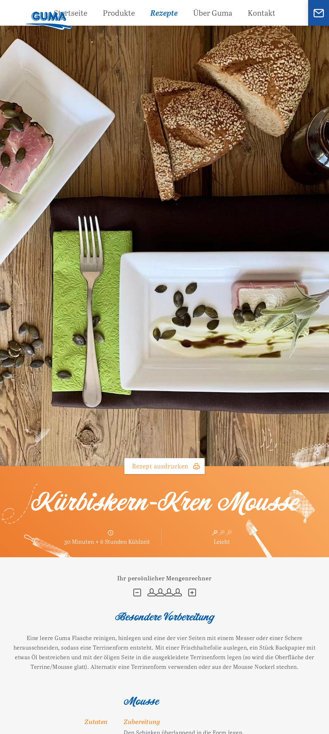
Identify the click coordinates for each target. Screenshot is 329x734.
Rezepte (164, 12)
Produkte (119, 12)
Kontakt (261, 12)
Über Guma (212, 12)
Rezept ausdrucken (160, 466)
